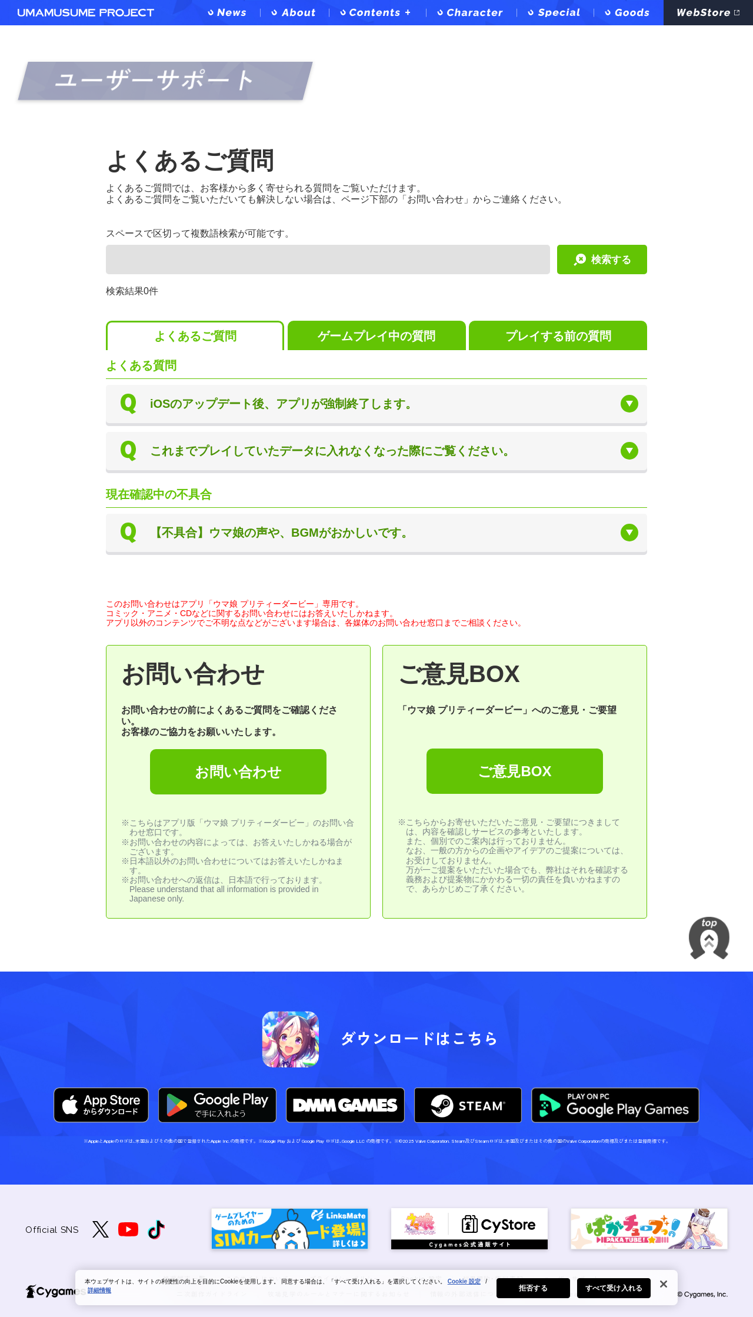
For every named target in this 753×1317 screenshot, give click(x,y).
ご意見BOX (514, 771)
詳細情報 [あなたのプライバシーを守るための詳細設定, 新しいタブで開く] (99, 1293)
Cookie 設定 (464, 1284)
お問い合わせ (238, 772)
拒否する (533, 1291)
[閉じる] (664, 1287)
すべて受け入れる (613, 1291)
